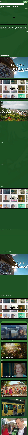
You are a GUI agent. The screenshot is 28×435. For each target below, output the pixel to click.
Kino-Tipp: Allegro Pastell (3, 415)
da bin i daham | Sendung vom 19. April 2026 (6, 273)
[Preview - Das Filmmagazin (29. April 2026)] (14, 89)
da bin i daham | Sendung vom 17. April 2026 (6, 295)
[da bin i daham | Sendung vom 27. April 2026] (14, 133)
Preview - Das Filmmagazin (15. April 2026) (5, 317)
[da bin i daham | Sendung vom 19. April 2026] (14, 264)
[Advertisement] (14, 37)
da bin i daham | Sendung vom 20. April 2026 (6, 251)
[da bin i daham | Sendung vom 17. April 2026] (14, 286)
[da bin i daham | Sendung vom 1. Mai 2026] (14, 67)
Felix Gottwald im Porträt (3, 434)
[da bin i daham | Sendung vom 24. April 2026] (14, 176)
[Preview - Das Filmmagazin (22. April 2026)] (14, 198)
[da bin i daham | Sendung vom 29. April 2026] (14, 111)
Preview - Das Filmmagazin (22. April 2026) (5, 207)
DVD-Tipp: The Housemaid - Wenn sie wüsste (6, 340)
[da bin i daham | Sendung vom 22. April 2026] (14, 220)
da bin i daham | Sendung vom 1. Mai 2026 (5, 76)
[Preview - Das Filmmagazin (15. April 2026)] (14, 308)
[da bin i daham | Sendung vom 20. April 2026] (14, 242)
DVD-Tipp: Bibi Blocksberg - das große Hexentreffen (6, 396)
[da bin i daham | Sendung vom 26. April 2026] (14, 154)
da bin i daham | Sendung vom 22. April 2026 (6, 229)
